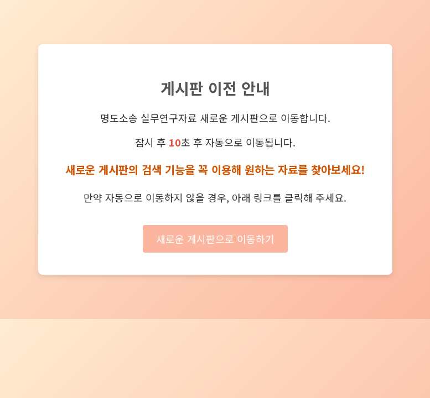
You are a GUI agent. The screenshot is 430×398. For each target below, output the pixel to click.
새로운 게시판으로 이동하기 (215, 239)
